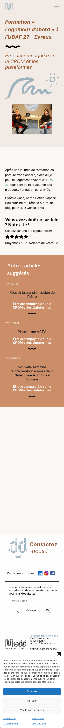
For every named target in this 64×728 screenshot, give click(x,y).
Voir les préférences (32, 710)
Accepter (32, 691)
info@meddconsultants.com (44, 635)
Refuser (32, 700)
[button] (59, 654)
